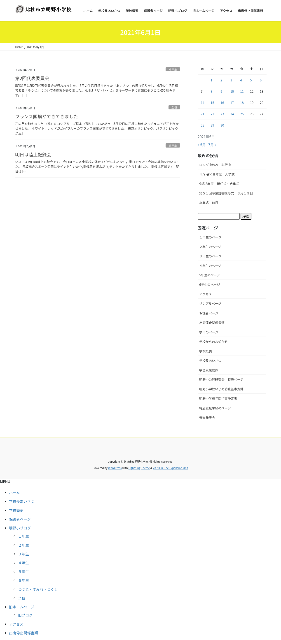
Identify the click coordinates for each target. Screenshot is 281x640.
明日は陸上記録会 (33, 154)
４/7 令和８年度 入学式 (216, 174)
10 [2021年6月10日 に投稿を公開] (232, 91)
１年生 (23, 536)
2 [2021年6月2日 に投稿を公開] (221, 80)
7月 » (212, 144)
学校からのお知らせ (213, 341)
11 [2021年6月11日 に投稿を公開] (242, 91)
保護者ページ (208, 313)
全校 (174, 107)
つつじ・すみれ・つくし (38, 589)
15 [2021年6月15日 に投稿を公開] (212, 102)
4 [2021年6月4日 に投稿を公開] (241, 80)
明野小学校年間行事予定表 (218, 398)
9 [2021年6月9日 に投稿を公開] (221, 91)
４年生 (173, 69)
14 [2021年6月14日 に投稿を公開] (202, 102)
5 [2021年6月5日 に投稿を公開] (251, 80)
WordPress (115, 468)
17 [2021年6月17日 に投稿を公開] (232, 102)
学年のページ (208, 332)
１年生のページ (210, 237)
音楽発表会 (207, 417)
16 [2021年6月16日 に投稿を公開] (222, 102)
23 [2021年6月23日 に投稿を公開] (222, 114)
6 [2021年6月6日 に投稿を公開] (261, 80)
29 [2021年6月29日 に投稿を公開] (212, 125)
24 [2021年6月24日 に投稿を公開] (232, 114)
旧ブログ (25, 615)
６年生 (173, 145)
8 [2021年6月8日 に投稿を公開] (212, 91)
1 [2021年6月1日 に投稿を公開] (212, 80)
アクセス (205, 294)
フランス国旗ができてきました (46, 116)
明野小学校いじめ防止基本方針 (221, 389)
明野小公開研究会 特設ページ (221, 379)
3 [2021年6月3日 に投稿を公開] (231, 80)
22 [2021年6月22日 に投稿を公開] (212, 114)
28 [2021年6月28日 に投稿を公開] (202, 125)
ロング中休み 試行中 (215, 164)
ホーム (14, 492)
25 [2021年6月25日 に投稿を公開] (242, 114)
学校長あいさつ (210, 360)
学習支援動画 (208, 370)
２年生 (23, 545)
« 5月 (202, 144)
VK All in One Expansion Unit (170, 468)
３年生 (23, 554)
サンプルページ (210, 303)
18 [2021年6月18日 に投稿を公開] (242, 102)
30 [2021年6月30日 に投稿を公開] (222, 125)
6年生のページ (209, 284)
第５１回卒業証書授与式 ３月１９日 (226, 193)
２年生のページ (210, 246)
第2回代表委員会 (32, 78)
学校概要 (205, 351)
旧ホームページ (21, 607)
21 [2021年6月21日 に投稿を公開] (202, 114)
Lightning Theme (139, 468)
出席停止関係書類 (212, 322)
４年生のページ (210, 265)
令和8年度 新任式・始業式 (219, 183)
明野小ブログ (20, 528)
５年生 (23, 571)
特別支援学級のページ (215, 408)
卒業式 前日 (208, 202)
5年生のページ (209, 275)
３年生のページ (210, 256)
